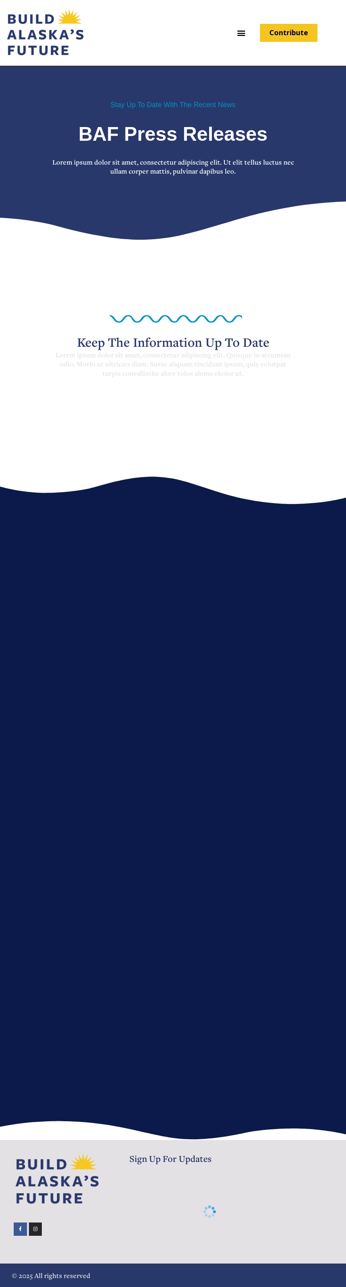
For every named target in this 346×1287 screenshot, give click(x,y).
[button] (241, 33)
